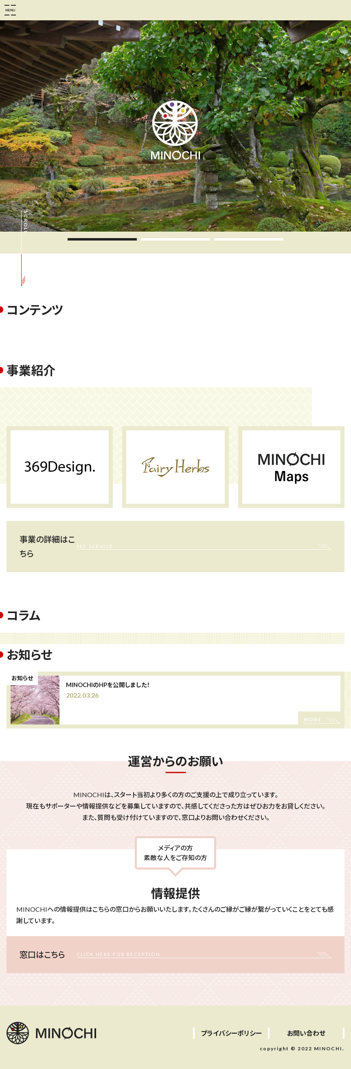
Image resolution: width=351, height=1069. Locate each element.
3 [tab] (248, 239)
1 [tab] (102, 239)
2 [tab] (175, 239)
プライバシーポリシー (231, 1033)
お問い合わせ (306, 1033)
